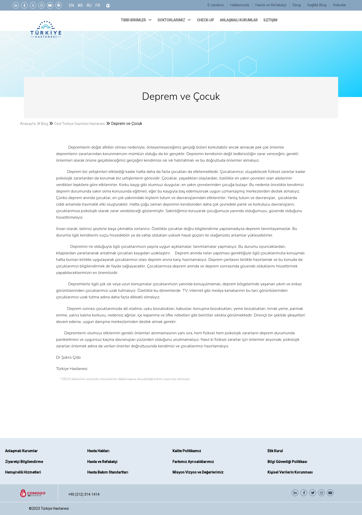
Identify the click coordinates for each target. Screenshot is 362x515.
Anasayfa (28, 124)
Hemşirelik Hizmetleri (23, 472)
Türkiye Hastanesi (55, 508)
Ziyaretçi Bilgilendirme (24, 462)
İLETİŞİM (270, 20)
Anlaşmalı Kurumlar (21, 451)
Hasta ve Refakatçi (270, 5)
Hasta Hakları (98, 451)
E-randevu (216, 5)
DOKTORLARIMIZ (175, 20)
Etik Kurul (275, 451)
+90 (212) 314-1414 (84, 494)
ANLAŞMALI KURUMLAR (239, 20)
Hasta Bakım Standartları (107, 472)
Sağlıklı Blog (317, 5)
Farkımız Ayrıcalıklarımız (193, 462)
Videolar (339, 5)
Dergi (297, 5)
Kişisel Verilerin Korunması (290, 472)
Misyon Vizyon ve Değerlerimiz (197, 472)
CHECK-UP (206, 20)
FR (97, 5)
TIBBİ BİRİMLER (137, 20)
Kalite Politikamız (186, 451)
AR (80, 5)
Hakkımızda (239, 5)
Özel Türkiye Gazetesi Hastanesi (79, 124)
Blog (44, 124)
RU (89, 5)
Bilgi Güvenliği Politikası (287, 462)
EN (71, 5)
